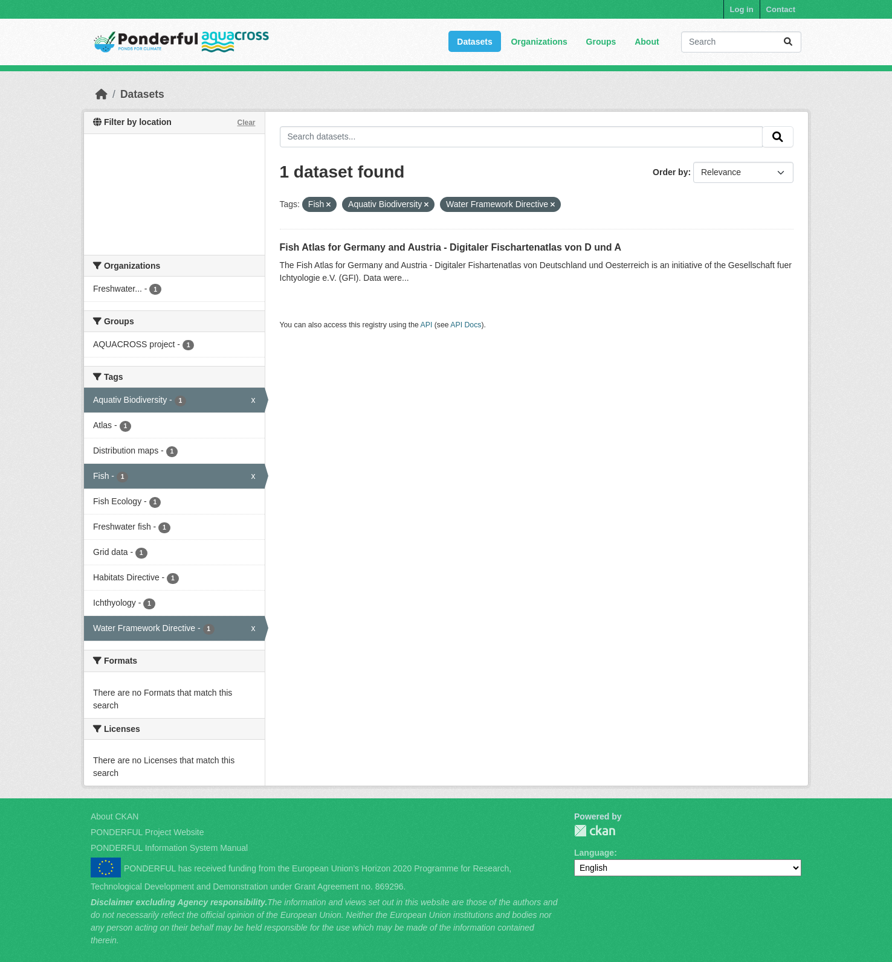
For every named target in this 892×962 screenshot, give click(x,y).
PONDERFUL (594, 830)
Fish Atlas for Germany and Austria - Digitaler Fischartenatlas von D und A (450, 247)
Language (594, 853)
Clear (246, 122)
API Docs (465, 325)
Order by (670, 172)
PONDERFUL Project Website (147, 832)
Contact (780, 9)
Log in (742, 9)
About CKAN (114, 816)
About (647, 41)
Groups (601, 41)
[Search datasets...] (741, 42)
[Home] (101, 94)
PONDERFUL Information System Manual (169, 848)
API (427, 325)
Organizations (539, 41)
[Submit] (788, 42)
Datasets (474, 41)
